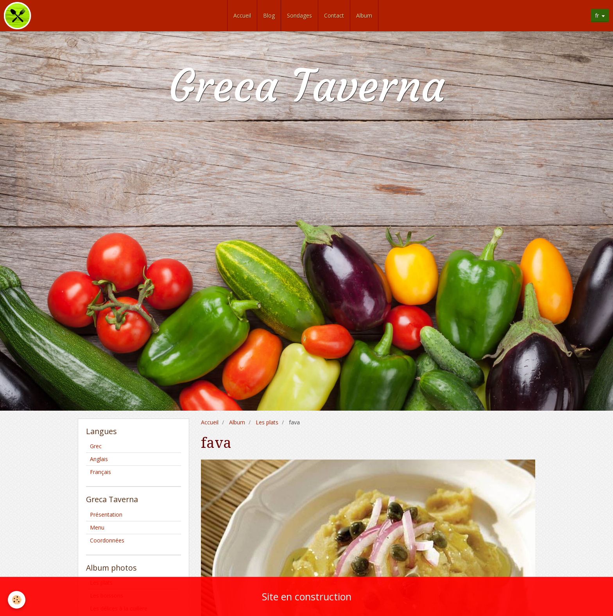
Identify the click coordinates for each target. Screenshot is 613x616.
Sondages (299, 15)
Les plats (267, 422)
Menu (97, 527)
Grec (96, 446)
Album (364, 15)
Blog (269, 15)
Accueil (242, 15)
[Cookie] (16, 600)
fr (597, 15)
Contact (334, 15)
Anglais (99, 459)
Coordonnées (107, 540)
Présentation (106, 514)
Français (100, 472)
